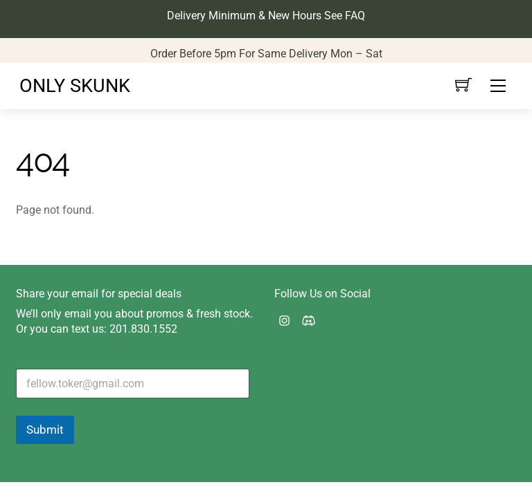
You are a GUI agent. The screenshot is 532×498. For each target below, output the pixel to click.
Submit (45, 429)
